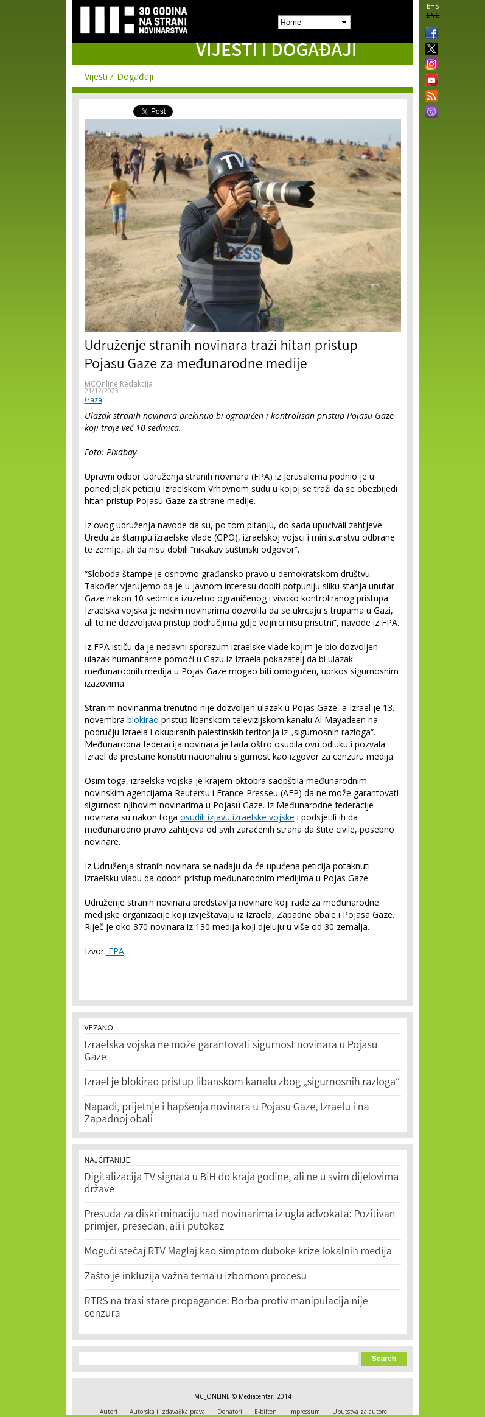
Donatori (229, 1411)
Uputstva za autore (359, 1411)
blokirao (144, 720)
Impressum (304, 1411)
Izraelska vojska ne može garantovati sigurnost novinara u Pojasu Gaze (231, 1052)
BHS (433, 6)
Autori (108, 1411)
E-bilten (265, 1411)
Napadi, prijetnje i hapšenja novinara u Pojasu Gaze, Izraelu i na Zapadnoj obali (227, 1114)
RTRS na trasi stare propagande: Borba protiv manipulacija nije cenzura (226, 1308)
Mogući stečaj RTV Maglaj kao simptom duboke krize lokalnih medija (238, 1252)
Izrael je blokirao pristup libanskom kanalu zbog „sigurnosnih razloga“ (242, 1083)
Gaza (93, 399)
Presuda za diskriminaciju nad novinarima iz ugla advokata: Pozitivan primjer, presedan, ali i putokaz (240, 1221)
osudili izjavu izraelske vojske (237, 817)
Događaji (135, 76)
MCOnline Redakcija (119, 384)
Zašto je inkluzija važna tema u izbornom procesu (196, 1277)
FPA (115, 951)
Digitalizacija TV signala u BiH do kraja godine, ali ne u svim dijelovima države (242, 1184)
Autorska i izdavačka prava (167, 1411)
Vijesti (96, 76)
